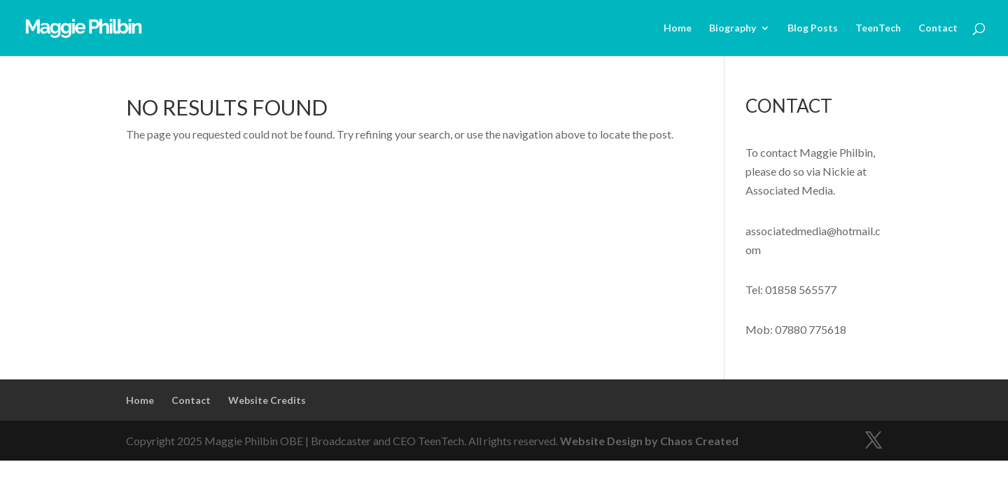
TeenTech (878, 28)
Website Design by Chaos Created (649, 440)
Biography (732, 28)
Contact (938, 28)
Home (678, 28)
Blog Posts (813, 28)
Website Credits (267, 400)
